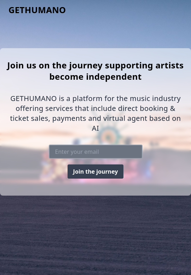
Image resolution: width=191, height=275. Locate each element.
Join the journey (95, 171)
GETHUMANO (37, 10)
